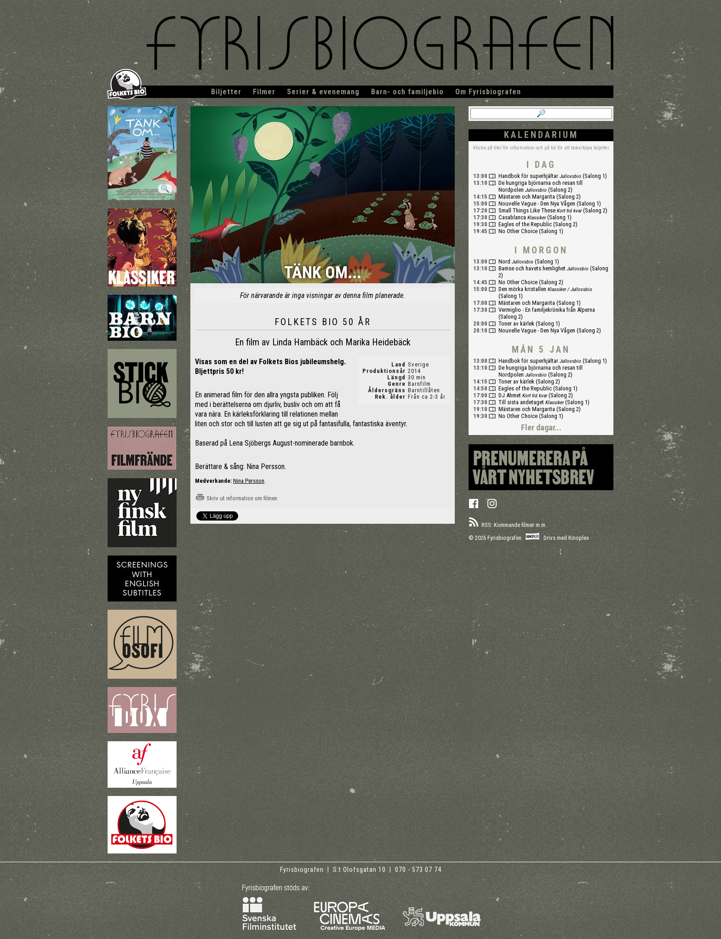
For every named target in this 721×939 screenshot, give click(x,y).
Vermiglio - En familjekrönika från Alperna (546, 309)
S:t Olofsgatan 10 (360, 869)
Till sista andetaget (521, 402)
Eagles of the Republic (525, 224)
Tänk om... (322, 273)
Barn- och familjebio (407, 91)
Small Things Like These (526, 210)
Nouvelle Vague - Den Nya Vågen (536, 203)
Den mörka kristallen (522, 289)
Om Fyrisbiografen (488, 91)
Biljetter (226, 91)
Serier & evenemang (323, 91)
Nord (504, 261)
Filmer (264, 91)
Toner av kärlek (516, 323)
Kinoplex (578, 537)
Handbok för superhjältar (528, 175)
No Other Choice (518, 231)
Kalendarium (541, 134)
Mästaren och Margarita (526, 196)
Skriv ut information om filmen (236, 498)
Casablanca (512, 217)
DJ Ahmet (509, 395)
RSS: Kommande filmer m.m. (508, 524)
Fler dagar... (541, 427)
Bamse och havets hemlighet (532, 268)
